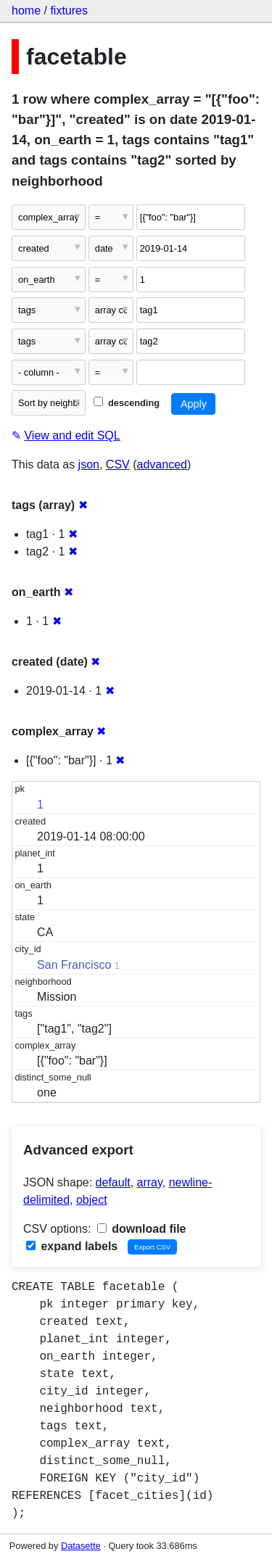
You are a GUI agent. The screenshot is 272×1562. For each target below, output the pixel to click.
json (88, 464)
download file (141, 1229)
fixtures (69, 10)
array (149, 1182)
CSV (118, 464)
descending (127, 402)
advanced (162, 464)
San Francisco (74, 965)
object (91, 1200)
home (26, 10)
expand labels (72, 1246)
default (113, 1182)
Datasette (81, 1545)
